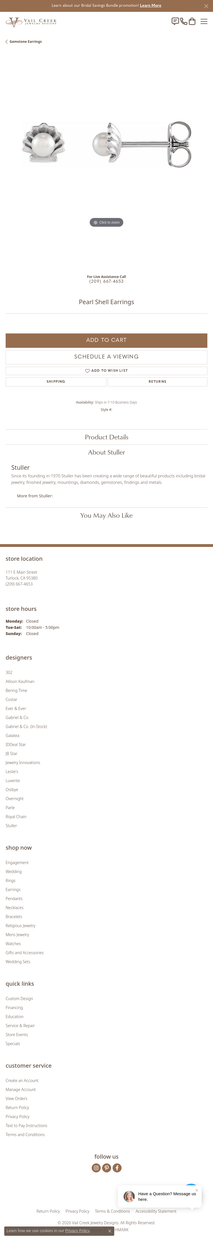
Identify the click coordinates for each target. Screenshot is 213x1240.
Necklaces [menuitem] (14, 907)
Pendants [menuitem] (14, 898)
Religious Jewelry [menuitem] (20, 925)
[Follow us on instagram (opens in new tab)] (96, 1167)
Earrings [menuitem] (13, 889)
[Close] (206, 6)
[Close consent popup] (109, 1231)
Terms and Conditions (25, 1134)
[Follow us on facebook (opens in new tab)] (117, 1167)
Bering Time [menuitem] (16, 690)
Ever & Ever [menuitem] (16, 708)
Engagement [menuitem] (17, 862)
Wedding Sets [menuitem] (18, 961)
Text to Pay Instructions (26, 1125)
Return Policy (17, 1107)
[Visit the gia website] (75, 1193)
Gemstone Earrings (26, 41)
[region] (106, 160)
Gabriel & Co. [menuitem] (17, 717)
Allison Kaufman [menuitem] (20, 681)
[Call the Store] (19, 584)
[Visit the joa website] (93, 1193)
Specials (13, 1043)
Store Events (17, 1034)
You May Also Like (106, 515)
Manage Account (21, 1089)
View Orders (16, 1098)
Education (14, 1016)
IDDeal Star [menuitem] (16, 744)
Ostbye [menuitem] (12, 789)
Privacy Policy (17, 1116)
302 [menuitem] (9, 672)
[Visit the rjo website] (107, 1193)
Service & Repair (20, 1025)
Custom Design (19, 998)
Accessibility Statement (156, 1211)
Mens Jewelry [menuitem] (17, 934)
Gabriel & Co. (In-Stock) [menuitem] (26, 726)
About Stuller (106, 452)
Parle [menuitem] (10, 807)
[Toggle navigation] (204, 21)
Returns (157, 382)
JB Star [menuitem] (11, 753)
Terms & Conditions (112, 1211)
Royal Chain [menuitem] (16, 816)
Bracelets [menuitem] (14, 916)
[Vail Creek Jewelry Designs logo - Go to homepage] (31, 21)
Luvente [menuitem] (13, 780)
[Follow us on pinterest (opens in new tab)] (106, 1167)
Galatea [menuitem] (12, 735)
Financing (14, 1007)
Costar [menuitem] (11, 699)
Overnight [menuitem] (15, 798)
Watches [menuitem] (13, 943)
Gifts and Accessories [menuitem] (25, 952)
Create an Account (22, 1080)
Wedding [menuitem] (14, 871)
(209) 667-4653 (106, 282)
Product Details (106, 437)
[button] (192, 21)
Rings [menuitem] (11, 880)
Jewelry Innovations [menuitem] (23, 762)
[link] (175, 21)
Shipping (56, 382)
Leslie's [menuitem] (12, 771)
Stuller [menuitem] (11, 825)
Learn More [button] (150, 6)
